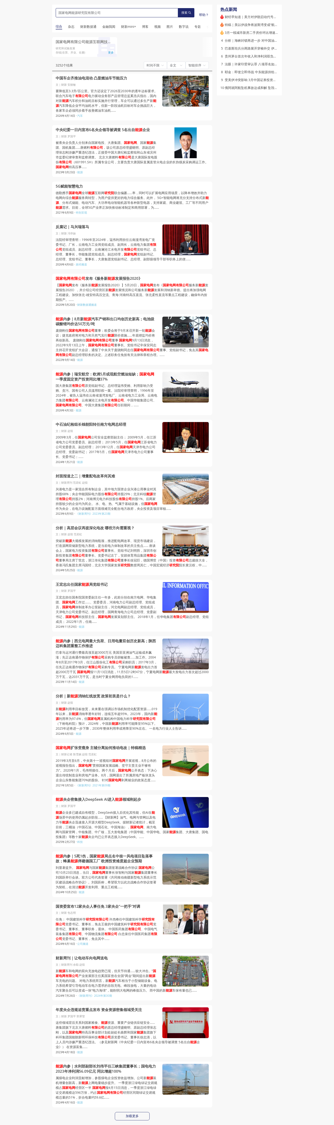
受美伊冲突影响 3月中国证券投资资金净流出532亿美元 (265, 80)
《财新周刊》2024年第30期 (94, 996)
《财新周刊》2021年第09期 (93, 785)
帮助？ (204, 15)
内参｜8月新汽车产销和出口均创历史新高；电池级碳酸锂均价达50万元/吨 (105, 322)
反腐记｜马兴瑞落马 (72, 226)
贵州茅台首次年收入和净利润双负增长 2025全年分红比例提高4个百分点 (277, 56)
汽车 (80, 116)
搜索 (186, 12)
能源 (80, 172)
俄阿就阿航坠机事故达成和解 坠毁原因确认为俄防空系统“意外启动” (273, 87)
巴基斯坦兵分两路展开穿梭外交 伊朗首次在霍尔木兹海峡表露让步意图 (275, 48)
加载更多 (132, 1116)
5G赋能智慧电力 (69, 186)
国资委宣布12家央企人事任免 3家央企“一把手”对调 (98, 906)
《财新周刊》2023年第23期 (93, 514)
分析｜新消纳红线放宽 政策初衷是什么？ (93, 696)
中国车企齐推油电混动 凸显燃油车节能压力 (91, 78)
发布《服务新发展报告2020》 (99, 278)
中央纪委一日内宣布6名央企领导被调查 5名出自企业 (103, 129)
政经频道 (81, 264)
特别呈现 (81, 212)
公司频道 (82, 944)
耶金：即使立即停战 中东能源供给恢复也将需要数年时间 (266, 72)
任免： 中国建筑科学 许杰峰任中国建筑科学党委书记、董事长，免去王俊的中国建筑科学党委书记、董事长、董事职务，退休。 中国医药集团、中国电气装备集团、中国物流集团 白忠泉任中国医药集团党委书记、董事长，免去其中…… (106, 929)
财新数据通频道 (87, 305)
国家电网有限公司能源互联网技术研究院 (89, 41)
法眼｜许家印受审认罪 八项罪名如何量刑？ (256, 64)
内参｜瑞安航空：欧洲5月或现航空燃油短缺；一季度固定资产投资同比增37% (105, 377)
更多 (111, 52)
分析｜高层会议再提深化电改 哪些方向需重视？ (95, 528)
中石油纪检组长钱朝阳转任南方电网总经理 (91, 424)
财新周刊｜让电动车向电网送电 (82, 958)
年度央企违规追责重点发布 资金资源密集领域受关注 (99, 1009)
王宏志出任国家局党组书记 (82, 584)
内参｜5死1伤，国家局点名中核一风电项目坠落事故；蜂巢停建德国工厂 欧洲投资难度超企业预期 (104, 859)
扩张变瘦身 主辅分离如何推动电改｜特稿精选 (101, 747)
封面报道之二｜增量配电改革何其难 (85, 476)
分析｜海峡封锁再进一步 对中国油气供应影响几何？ (262, 40)
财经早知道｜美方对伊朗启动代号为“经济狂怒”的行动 (263, 17)
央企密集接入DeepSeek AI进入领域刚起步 (98, 799)
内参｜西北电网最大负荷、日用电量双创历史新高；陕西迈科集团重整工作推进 (106, 644)
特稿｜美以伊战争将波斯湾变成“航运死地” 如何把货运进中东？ (270, 24)
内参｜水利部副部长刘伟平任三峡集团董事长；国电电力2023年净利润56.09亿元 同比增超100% (106, 1069)
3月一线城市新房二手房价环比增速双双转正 (256, 32)
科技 (80, 842)
